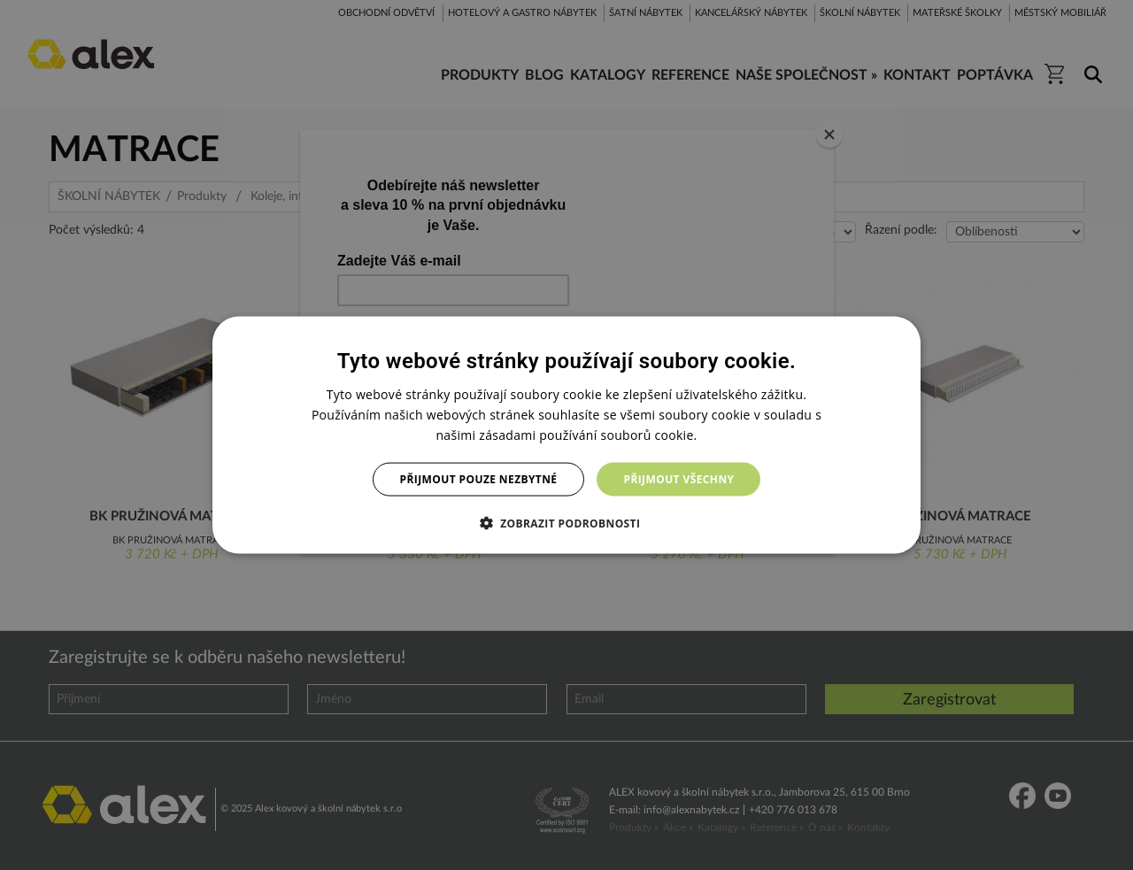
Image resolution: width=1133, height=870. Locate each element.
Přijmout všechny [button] (678, 479)
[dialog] (566, 435)
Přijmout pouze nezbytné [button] (479, 479)
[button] (567, 523)
